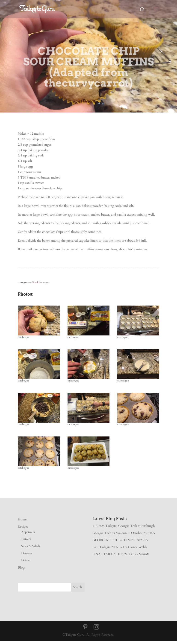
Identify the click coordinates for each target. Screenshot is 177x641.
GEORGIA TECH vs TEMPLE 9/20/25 (120, 540)
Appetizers (28, 532)
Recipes (23, 526)
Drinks (26, 560)
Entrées (26, 539)
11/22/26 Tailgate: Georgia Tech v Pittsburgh (123, 526)
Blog (21, 567)
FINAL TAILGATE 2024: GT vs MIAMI (120, 554)
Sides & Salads (30, 546)
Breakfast (37, 282)
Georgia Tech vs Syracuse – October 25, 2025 (123, 533)
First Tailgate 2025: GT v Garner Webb (119, 547)
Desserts (26, 553)
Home (22, 519)
